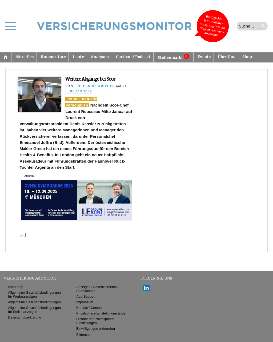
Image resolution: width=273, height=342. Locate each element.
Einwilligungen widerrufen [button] (95, 329)
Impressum (84, 302)
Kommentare (53, 57)
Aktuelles (24, 57)
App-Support (85, 296)
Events (204, 57)
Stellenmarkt (173, 57)
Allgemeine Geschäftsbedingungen (34, 302)
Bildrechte (83, 335)
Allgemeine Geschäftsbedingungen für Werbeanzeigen (34, 294)
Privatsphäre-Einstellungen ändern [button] (102, 313)
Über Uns (226, 57)
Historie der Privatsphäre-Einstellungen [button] (95, 321)
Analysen (100, 57)
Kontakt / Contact (89, 308)
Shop (247, 57)
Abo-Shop (15, 287)
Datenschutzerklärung (24, 317)
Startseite (5, 57)
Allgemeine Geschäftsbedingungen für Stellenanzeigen (34, 310)
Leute (78, 57)
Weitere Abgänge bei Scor (90, 79)
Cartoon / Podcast (133, 57)
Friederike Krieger (94, 86)
